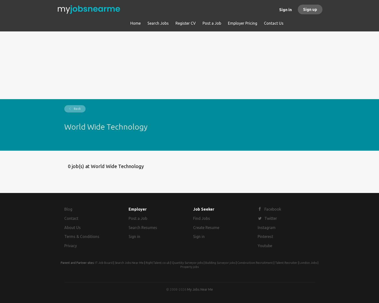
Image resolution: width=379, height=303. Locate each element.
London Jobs (308, 262)
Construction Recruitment (255, 262)
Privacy (70, 246)
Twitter (270, 218)
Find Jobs (201, 218)
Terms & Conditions (81, 236)
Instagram (267, 227)
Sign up (310, 9)
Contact (71, 218)
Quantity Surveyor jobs (187, 262)
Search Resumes (143, 227)
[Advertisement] (189, 65)
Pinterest (265, 236)
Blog (68, 209)
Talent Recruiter (286, 262)
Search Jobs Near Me (129, 262)
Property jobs (189, 266)
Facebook (272, 209)
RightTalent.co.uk (158, 262)
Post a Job (138, 218)
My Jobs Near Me (200, 289)
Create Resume (206, 227)
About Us (72, 227)
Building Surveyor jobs (220, 262)
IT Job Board (104, 262)
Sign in (285, 9)
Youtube (265, 246)
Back (77, 108)
